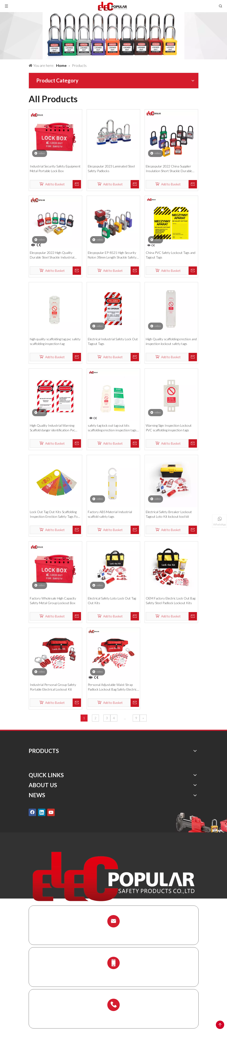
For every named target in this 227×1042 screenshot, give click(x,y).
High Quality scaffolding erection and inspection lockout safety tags (171, 341)
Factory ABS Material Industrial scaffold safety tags (110, 514)
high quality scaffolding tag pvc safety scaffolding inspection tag (55, 341)
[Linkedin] (41, 812)
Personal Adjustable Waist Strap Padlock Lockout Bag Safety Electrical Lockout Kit (113, 687)
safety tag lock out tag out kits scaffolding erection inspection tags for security (112, 427)
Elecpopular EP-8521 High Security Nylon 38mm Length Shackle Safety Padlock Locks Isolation (112, 255)
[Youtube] (51, 812)
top (220, 1025)
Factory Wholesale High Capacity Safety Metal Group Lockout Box (53, 600)
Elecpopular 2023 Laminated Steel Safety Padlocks (111, 168)
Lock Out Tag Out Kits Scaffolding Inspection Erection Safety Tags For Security (54, 514)
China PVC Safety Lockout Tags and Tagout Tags (170, 255)
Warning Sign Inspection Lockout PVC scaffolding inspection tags (169, 427)
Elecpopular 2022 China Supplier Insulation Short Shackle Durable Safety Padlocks (169, 168)
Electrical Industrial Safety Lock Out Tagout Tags (113, 341)
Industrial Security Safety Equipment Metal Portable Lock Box (55, 168)
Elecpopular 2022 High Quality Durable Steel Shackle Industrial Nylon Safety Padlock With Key (52, 255)
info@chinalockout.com (113, 932)
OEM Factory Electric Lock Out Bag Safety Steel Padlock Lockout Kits (170, 600)
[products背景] (113, 35)
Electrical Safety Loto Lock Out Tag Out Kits (112, 600)
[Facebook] (32, 812)
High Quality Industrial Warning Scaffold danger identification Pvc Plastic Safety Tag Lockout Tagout (53, 427)
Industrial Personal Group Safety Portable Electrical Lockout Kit (53, 687)
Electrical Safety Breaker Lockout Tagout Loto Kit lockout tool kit (169, 514)
